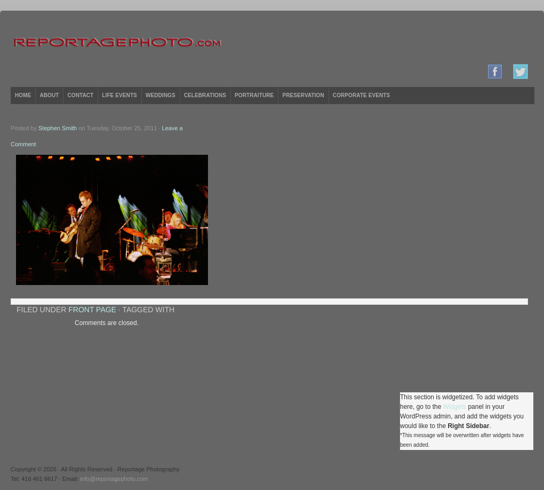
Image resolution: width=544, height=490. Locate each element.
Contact (80, 95)
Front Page (92, 309)
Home (23, 95)
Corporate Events (361, 95)
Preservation (303, 95)
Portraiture (254, 95)
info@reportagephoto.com (114, 479)
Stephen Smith (57, 128)
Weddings (160, 95)
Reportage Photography (272, 42)
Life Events (119, 95)
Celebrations (205, 95)
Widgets (454, 406)
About (49, 95)
